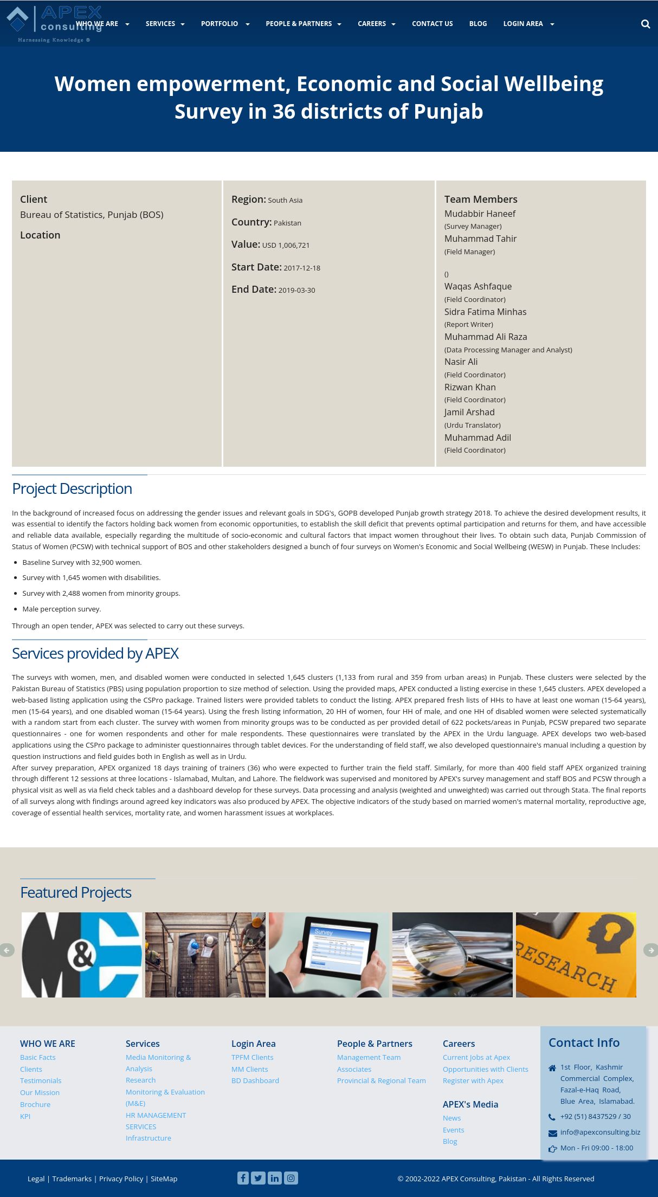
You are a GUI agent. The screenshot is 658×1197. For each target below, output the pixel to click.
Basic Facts (38, 1057)
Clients (31, 1069)
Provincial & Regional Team (381, 1080)
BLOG (478, 23)
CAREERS (377, 23)
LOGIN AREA (529, 23)
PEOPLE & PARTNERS (304, 23)
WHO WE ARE (103, 23)
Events (454, 1130)
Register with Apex (473, 1080)
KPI (25, 1116)
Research (141, 1080)
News (452, 1118)
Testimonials (40, 1080)
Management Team (369, 1057)
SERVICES (165, 23)
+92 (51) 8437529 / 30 (595, 1116)
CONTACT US (432, 23)
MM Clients (249, 1069)
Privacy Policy (121, 1178)
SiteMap (164, 1178)
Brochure (35, 1104)
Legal (36, 1178)
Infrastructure (148, 1138)
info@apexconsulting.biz (600, 1132)
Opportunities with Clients (485, 1069)
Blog (450, 1141)
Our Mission (40, 1092)
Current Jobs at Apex (476, 1057)
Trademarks (72, 1178)
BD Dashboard (255, 1080)
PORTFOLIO (225, 23)
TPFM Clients (252, 1057)
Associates (354, 1069)
